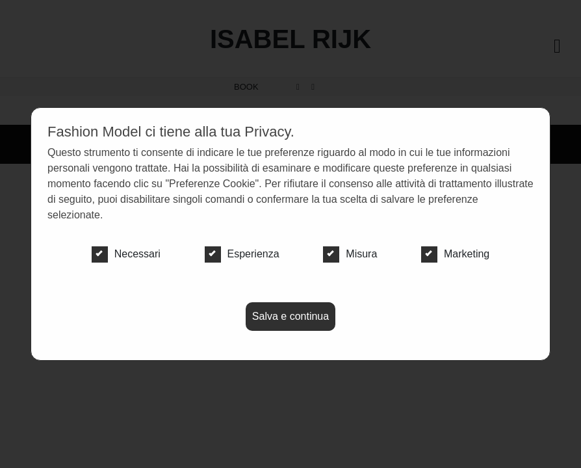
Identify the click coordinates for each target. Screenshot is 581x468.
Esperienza (242, 254)
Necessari (126, 254)
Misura (350, 254)
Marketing (455, 254)
